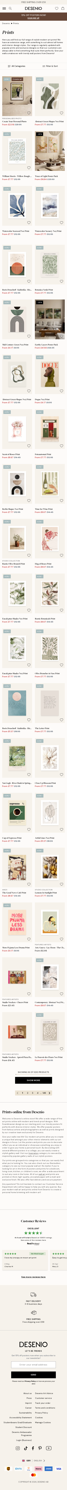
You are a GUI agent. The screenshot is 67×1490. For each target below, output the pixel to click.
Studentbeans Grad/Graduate (18, 1422)
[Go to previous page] (17, 1093)
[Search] (10, 8)
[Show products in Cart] (63, 8)
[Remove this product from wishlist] (29, 113)
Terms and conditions (45, 1408)
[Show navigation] (4, 8)
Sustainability (25, 1413)
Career (28, 1408)
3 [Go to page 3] (32, 1093)
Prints (16, 23)
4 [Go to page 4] (37, 1093)
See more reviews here (33, 1277)
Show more (33, 1080)
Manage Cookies (43, 1422)
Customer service (43, 1398)
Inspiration (34, 1153)
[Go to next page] (49, 1093)
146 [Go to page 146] (44, 1093)
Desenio (6, 23)
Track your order (42, 1403)
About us (27, 1393)
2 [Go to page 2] (27, 1093)
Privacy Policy (30, 1381)
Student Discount (23, 1427)
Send (33, 1374)
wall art (42, 1174)
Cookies (39, 1417)
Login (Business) (24, 1440)
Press (29, 1398)
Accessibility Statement (20, 1417)
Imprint (28, 1403)
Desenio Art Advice (44, 1393)
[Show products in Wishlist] (57, 8)
